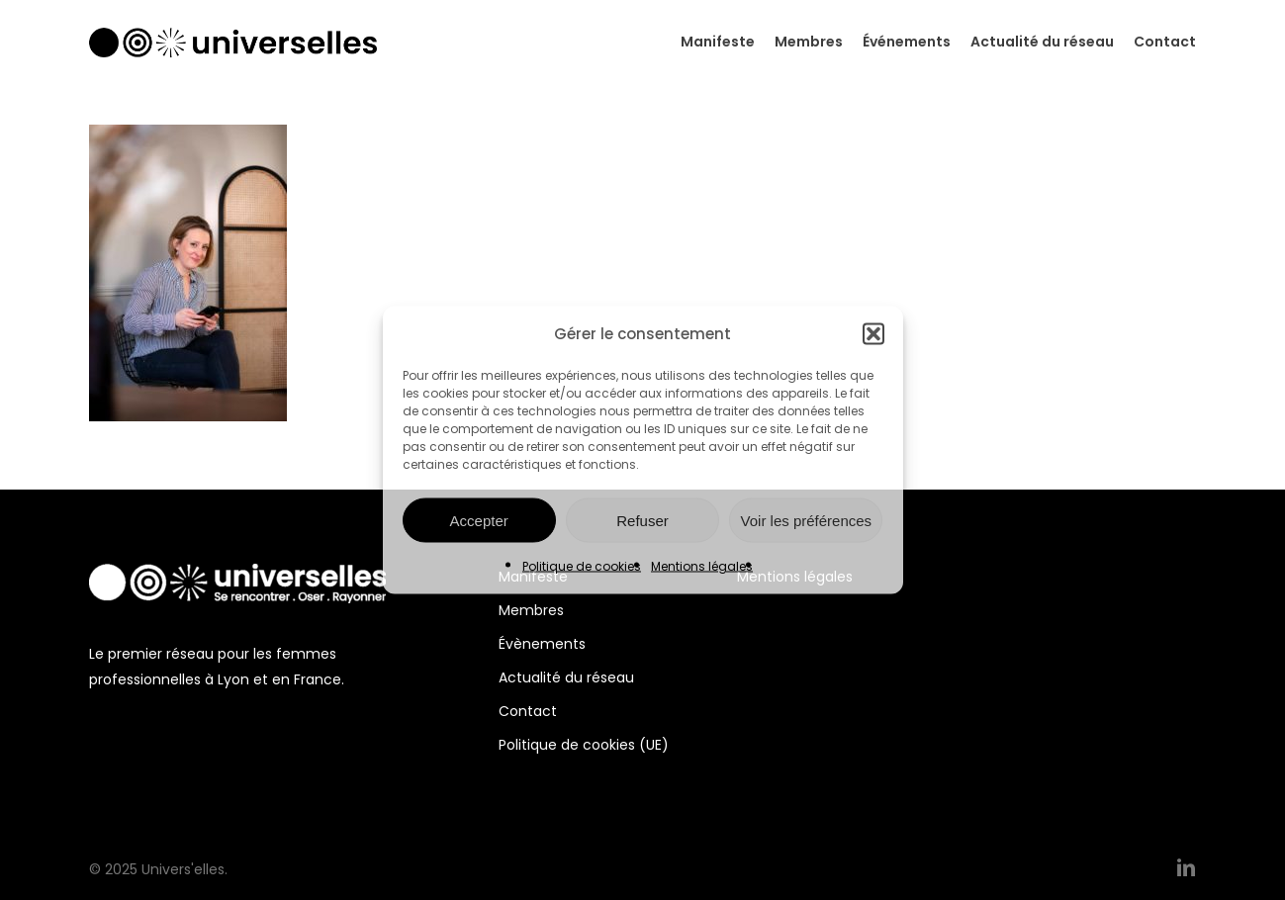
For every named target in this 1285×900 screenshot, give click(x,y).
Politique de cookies (581, 566)
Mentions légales (702, 566)
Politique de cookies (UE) (584, 745)
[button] (873, 334)
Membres (531, 610)
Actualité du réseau (566, 677)
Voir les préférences (806, 519)
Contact (528, 711)
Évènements (542, 644)
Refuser (642, 519)
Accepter (479, 519)
